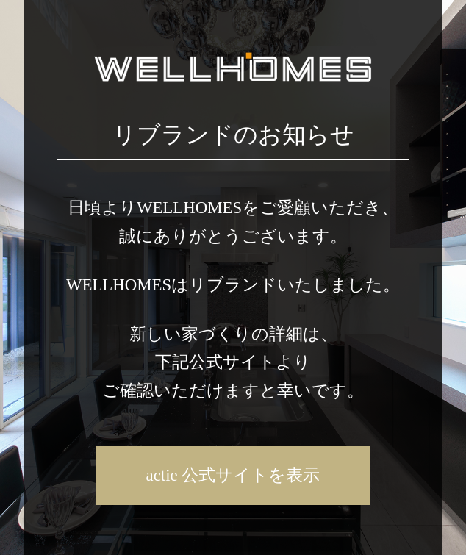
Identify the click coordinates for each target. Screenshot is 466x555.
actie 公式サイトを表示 (233, 475)
